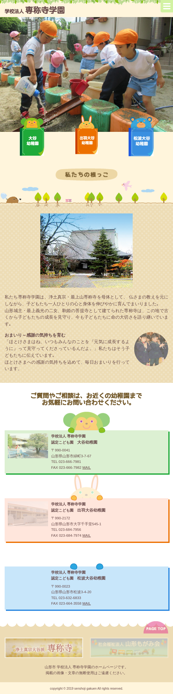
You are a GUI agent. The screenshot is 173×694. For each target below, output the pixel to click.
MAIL (86, 467)
